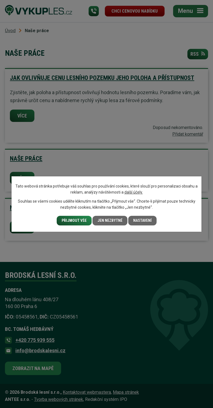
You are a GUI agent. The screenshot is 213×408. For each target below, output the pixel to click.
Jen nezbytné (109, 220)
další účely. (133, 192)
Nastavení (142, 220)
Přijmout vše (74, 220)
